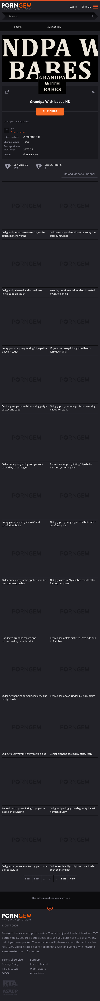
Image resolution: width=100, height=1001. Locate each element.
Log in (73, 6)
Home (18, 26)
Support (35, 959)
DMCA (6, 973)
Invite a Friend (39, 964)
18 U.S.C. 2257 (11, 968)
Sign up (86, 6)
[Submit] (93, 16)
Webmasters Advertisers (38, 971)
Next (72, 878)
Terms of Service (12, 959)
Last (63, 878)
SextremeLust (18, 132)
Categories (54, 26)
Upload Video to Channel (79, 174)
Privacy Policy (10, 964)
